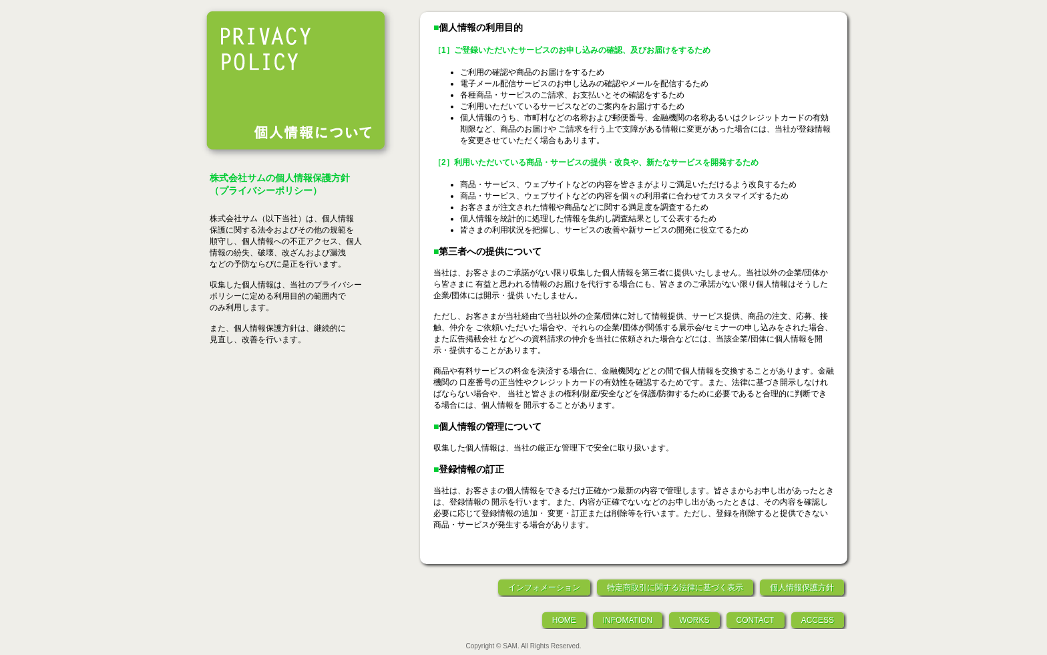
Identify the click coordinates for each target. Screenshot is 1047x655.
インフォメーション (544, 587)
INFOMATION (627, 620)
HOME (564, 620)
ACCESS (817, 620)
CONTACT (756, 620)
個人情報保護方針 (802, 587)
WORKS (694, 620)
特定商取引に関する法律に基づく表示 (675, 587)
